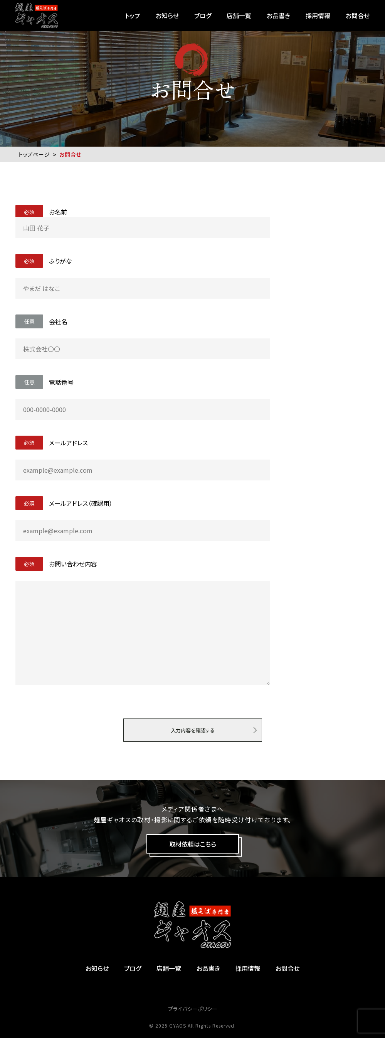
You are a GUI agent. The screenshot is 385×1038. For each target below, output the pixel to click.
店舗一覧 (239, 15)
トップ (132, 15)
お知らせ (167, 15)
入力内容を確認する (193, 730)
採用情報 (318, 15)
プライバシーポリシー (192, 1009)
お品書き (278, 15)
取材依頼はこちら (192, 844)
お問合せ (358, 15)
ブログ (202, 15)
